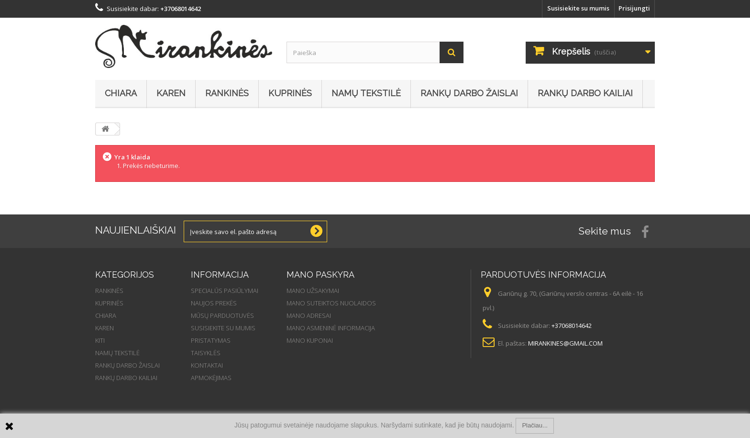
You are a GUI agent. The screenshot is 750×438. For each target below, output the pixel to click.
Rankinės (227, 93)
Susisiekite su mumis (578, 8)
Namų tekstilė (366, 93)
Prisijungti (634, 8)
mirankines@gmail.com (565, 343)
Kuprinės (290, 93)
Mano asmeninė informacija (331, 328)
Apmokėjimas (211, 377)
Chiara (121, 93)
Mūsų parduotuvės (222, 315)
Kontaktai (207, 365)
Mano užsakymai (313, 290)
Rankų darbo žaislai (469, 93)
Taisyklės (206, 352)
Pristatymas (211, 340)
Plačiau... (534, 425)
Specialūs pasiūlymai (224, 290)
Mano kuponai (310, 340)
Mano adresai (309, 315)
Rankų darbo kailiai (585, 93)
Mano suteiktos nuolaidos (331, 303)
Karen (171, 93)
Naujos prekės (214, 303)
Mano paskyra (320, 275)
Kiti (100, 340)
